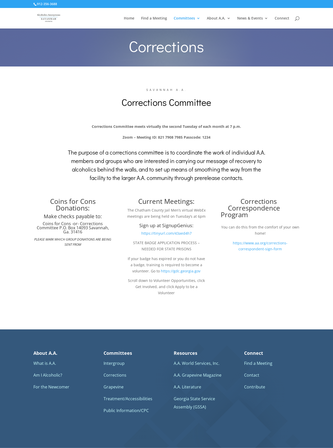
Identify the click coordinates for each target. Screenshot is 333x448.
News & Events (250, 18)
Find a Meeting (154, 18)
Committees (184, 18)
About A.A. (216, 18)
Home (129, 18)
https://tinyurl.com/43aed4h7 (166, 233)
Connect (282, 18)
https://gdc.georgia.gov (180, 271)
